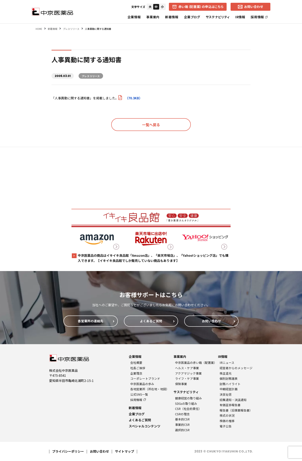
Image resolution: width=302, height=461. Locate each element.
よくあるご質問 (140, 419)
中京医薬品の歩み (142, 384)
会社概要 (136, 362)
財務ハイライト (230, 384)
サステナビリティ (218, 17)
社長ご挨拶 (137, 368)
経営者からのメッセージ (236, 368)
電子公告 (226, 426)
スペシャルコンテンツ (144, 426)
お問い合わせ (99, 451)
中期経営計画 (229, 389)
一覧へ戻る (151, 124)
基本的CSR (182, 419)
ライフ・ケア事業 (187, 378)
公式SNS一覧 (139, 394)
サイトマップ (124, 451)
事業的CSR (182, 424)
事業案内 (153, 17)
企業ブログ (192, 17)
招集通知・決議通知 (233, 400)
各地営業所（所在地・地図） (149, 389)
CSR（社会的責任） (188, 409)
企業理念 (136, 373)
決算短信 (226, 394)
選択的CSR (182, 430)
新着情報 (171, 17)
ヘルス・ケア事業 (187, 368)
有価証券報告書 (230, 405)
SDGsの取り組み (186, 403)
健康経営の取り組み (188, 398)
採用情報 (259, 17)
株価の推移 (227, 421)
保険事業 (181, 384)
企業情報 (134, 17)
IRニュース (227, 362)
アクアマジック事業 (188, 373)
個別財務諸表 (229, 378)
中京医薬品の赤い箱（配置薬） (196, 362)
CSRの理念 (182, 414)
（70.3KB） (130, 98)
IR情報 (240, 17)
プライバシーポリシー (68, 451)
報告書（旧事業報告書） (236, 410)
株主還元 (226, 373)
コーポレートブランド (145, 378)
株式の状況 (227, 415)
